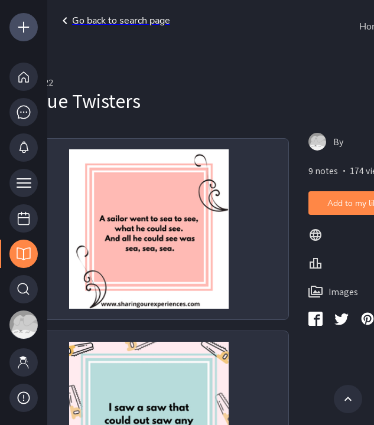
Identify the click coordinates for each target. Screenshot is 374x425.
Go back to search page (114, 21)
